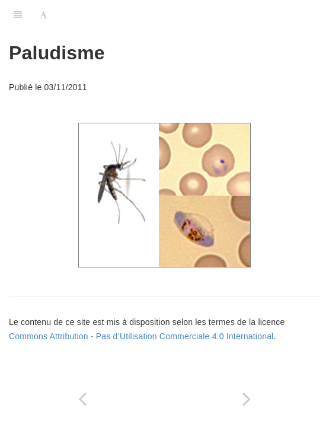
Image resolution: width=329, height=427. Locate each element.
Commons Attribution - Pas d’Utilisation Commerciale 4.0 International (141, 336)
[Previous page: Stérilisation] (82, 398)
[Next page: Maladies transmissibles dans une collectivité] (247, 398)
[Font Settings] (43, 15)
